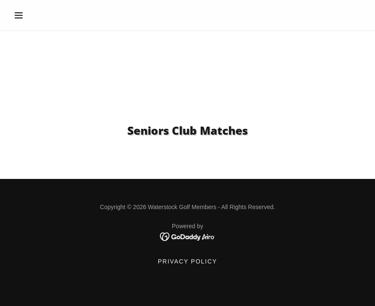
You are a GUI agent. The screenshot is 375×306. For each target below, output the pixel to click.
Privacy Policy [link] (187, 261)
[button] (36, 15)
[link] (187, 236)
